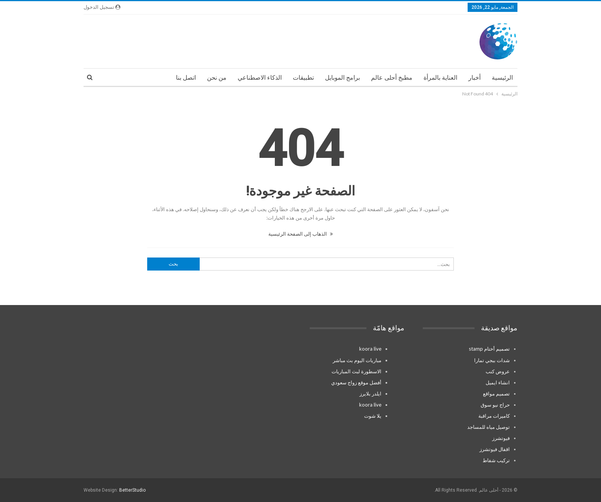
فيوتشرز (501, 438)
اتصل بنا (186, 77)
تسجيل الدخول (102, 7)
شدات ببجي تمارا (492, 360)
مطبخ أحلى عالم (391, 77)
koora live (370, 349)
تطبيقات (303, 77)
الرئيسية (502, 77)
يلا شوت (372, 416)
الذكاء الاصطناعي (260, 77)
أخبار (474, 77)
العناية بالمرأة (440, 77)
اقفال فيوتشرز (494, 449)
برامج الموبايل (342, 77)
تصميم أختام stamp (489, 349)
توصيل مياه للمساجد (488, 427)
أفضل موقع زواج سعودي (356, 382)
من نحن (217, 77)
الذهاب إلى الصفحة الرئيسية (300, 234)
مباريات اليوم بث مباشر (357, 360)
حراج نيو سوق (495, 405)
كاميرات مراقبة (494, 416)
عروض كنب (498, 371)
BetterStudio (132, 490)
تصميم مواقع (496, 393)
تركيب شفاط (496, 460)
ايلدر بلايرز (370, 393)
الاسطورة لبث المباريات (356, 371)
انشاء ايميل (498, 382)
